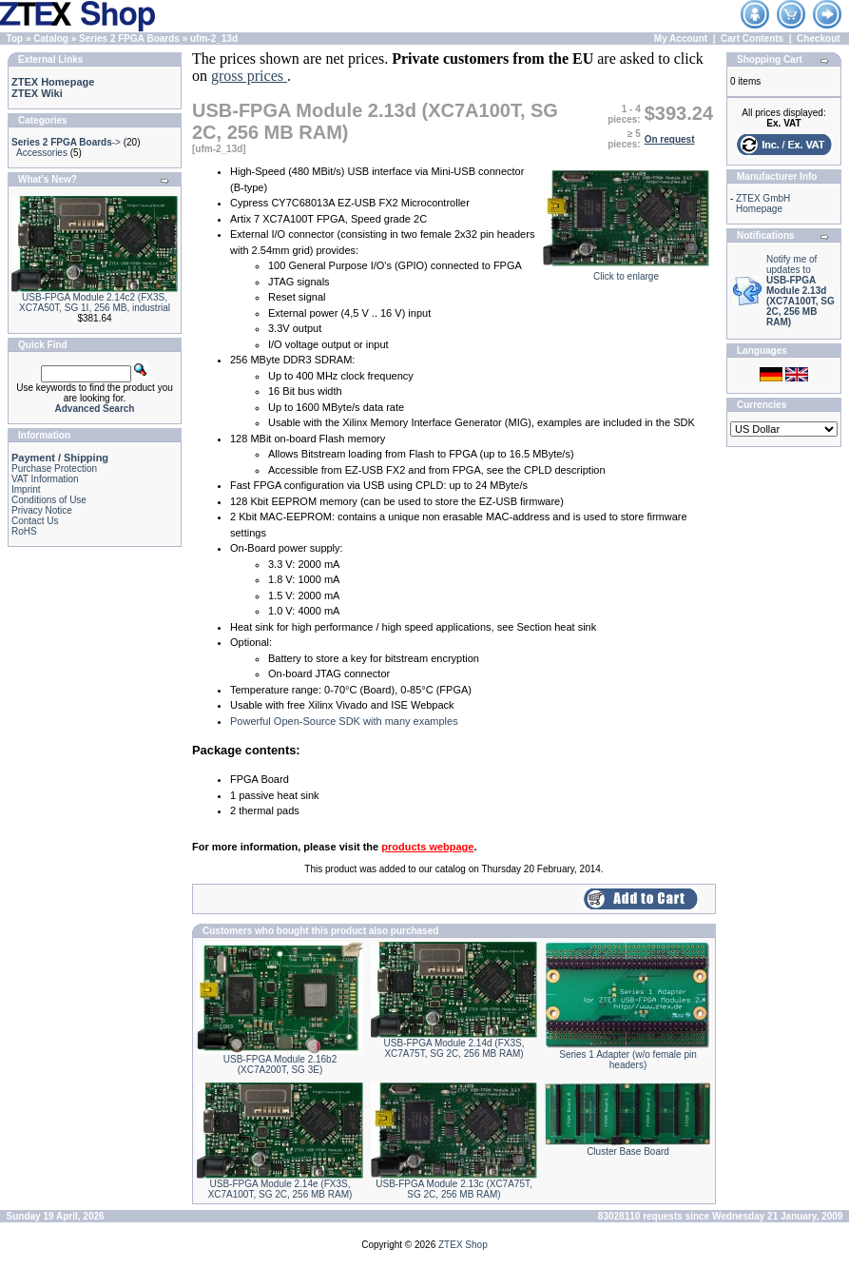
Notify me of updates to (800, 290)
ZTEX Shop (463, 1244)
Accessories (42, 152)
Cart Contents (752, 38)
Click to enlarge (626, 272)
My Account (680, 38)
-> (66, 142)
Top (15, 38)
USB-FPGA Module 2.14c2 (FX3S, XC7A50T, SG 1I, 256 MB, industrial (94, 302)
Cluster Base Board (628, 1151)
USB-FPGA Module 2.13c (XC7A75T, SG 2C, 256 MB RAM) (454, 1189)
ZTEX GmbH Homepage (763, 203)
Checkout (818, 38)
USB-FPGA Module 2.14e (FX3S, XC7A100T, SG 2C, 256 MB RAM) (280, 1189)
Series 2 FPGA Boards (129, 38)
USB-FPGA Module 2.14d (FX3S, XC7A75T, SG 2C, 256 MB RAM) (454, 1048)
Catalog (50, 38)
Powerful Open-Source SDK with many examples (344, 721)
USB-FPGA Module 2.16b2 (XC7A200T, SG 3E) (280, 1064)
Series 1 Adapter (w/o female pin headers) (628, 1059)
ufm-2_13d (214, 38)
